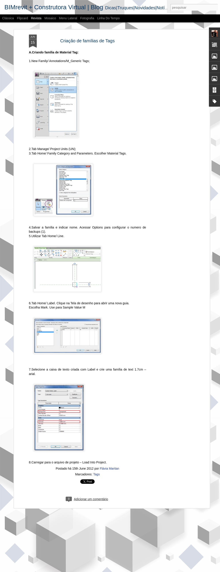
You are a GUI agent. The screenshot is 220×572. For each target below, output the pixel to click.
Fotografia (87, 18)
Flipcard (22, 18)
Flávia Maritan (109, 467)
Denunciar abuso (142, 569)
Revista (36, 18)
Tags (96, 472)
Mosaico (50, 18)
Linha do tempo (108, 18)
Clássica (8, 18)
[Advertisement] (170, 102)
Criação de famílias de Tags (87, 38)
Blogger (128, 569)
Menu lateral (68, 18)
